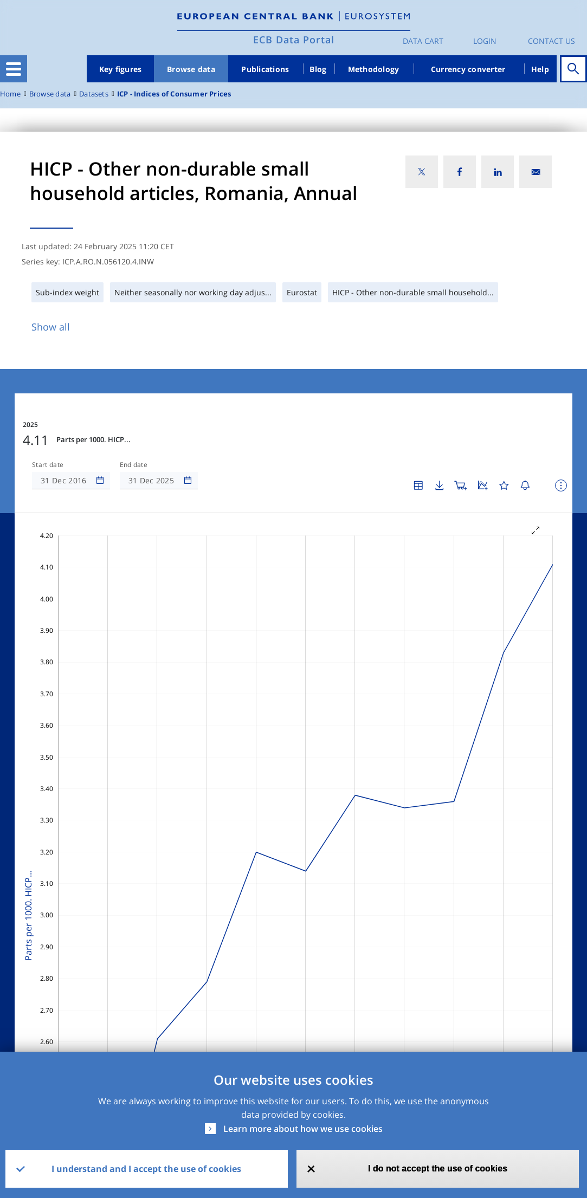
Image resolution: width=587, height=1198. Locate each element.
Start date (47, 465)
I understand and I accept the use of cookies (146, 1169)
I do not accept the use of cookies (437, 1168)
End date (134, 465)
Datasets (93, 94)
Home (10, 94)
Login (484, 41)
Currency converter (468, 69)
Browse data (191, 69)
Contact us (551, 41)
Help (540, 69)
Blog (317, 69)
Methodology (373, 69)
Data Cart (423, 41)
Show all (50, 326)
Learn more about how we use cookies (303, 1129)
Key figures (120, 69)
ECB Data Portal (293, 39)
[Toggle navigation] (13, 68)
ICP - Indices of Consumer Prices (174, 94)
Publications (265, 69)
